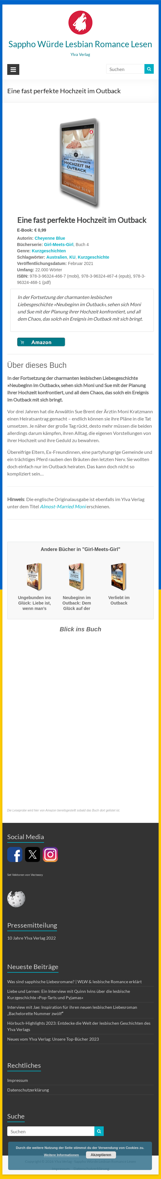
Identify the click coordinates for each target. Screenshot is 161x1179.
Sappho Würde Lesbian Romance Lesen (80, 44)
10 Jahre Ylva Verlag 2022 (31, 937)
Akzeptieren (101, 1155)
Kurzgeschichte (93, 257)
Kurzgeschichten (49, 250)
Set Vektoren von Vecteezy (25, 874)
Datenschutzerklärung (28, 1089)
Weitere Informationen (61, 1155)
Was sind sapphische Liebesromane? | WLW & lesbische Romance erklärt (74, 981)
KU (72, 257)
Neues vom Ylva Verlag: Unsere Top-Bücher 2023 (53, 1039)
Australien (56, 257)
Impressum (17, 1080)
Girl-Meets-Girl (58, 244)
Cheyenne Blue (50, 238)
